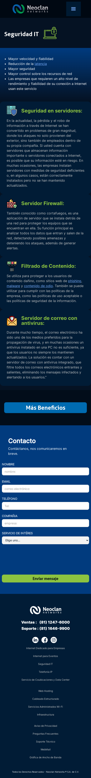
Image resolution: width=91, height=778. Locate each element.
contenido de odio (38, 286)
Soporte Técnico (45, 741)
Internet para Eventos (45, 656)
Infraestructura (45, 714)
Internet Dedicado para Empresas (45, 648)
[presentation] (30, 560)
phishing (74, 281)
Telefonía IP (45, 671)
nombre (8, 464)
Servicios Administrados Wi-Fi (45, 706)
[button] (73, 9)
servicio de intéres (17, 533)
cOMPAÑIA (9, 516)
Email (6, 481)
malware (13, 286)
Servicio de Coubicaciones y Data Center (45, 679)
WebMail (46, 749)
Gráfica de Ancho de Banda (45, 757)
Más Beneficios (45, 407)
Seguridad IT (45, 663)
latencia (41, 64)
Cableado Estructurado (45, 698)
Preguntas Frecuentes (45, 733)
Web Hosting (45, 690)
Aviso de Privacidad (45, 725)
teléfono (9, 498)
